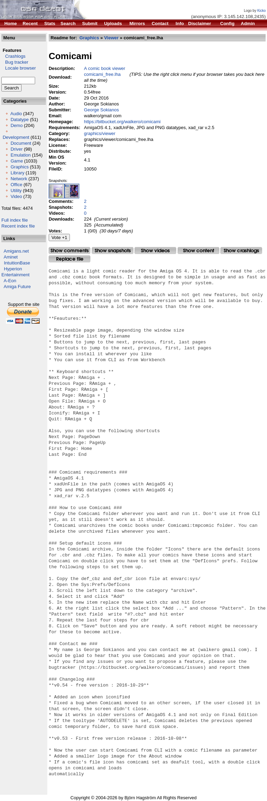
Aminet (11, 257)
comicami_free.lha (102, 74)
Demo (16, 125)
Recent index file (18, 226)
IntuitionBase (17, 262)
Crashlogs (13, 56)
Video (16, 196)
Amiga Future (17, 286)
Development (16, 137)
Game (16, 161)
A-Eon (10, 280)
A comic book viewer (105, 68)
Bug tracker (14, 62)
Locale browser (18, 68)
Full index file (14, 220)
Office (16, 184)
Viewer (111, 37)
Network (18, 178)
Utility (16, 190)
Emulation (20, 155)
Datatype (19, 119)
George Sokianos (101, 109)
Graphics (19, 166)
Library (17, 172)
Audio (16, 113)
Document (20, 143)
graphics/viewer (99, 133)
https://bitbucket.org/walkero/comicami (122, 121)
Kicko (261, 11)
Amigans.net (16, 251)
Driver (16, 149)
